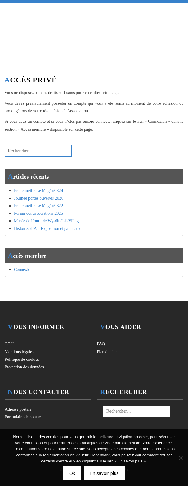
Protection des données (24, 367)
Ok (72, 473)
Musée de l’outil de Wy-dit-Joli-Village (47, 221)
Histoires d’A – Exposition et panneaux (47, 228)
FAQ (101, 344)
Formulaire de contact (23, 417)
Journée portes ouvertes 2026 (38, 198)
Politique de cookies (22, 359)
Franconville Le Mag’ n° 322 (38, 206)
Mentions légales (19, 352)
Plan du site (106, 352)
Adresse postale (18, 409)
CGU (9, 344)
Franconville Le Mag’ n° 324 (38, 190)
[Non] (180, 458)
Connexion (23, 269)
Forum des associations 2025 (38, 213)
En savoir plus (104, 473)
